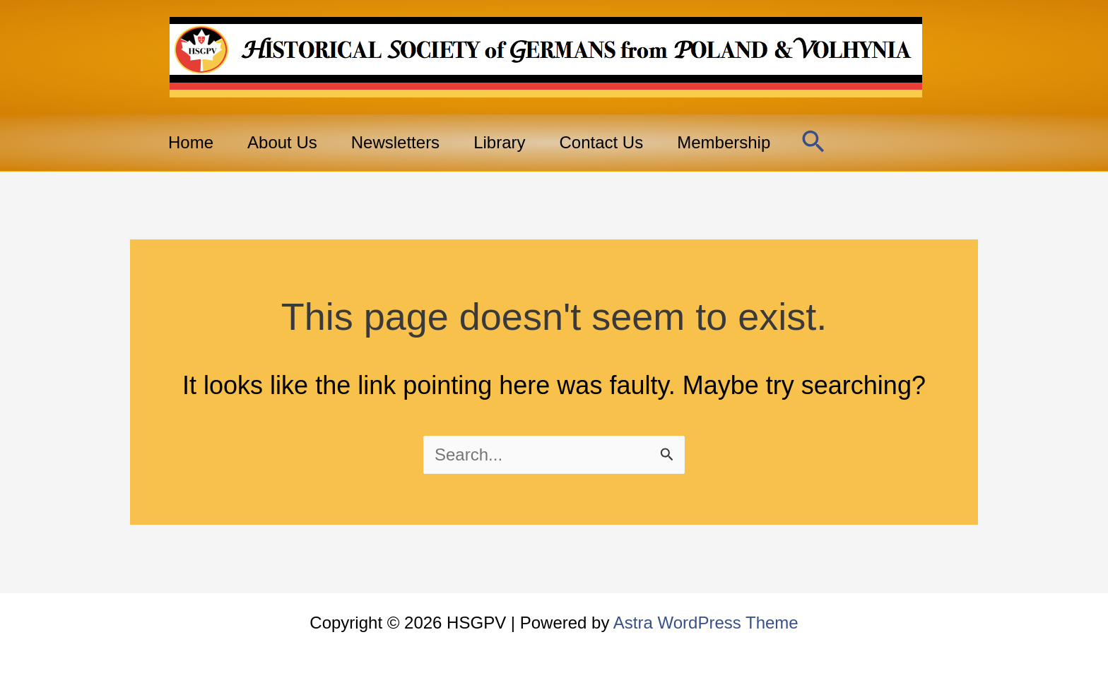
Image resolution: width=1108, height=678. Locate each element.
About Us (282, 142)
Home (190, 142)
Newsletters (395, 142)
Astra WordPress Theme (705, 622)
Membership (723, 142)
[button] (813, 142)
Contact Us (601, 142)
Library (499, 142)
